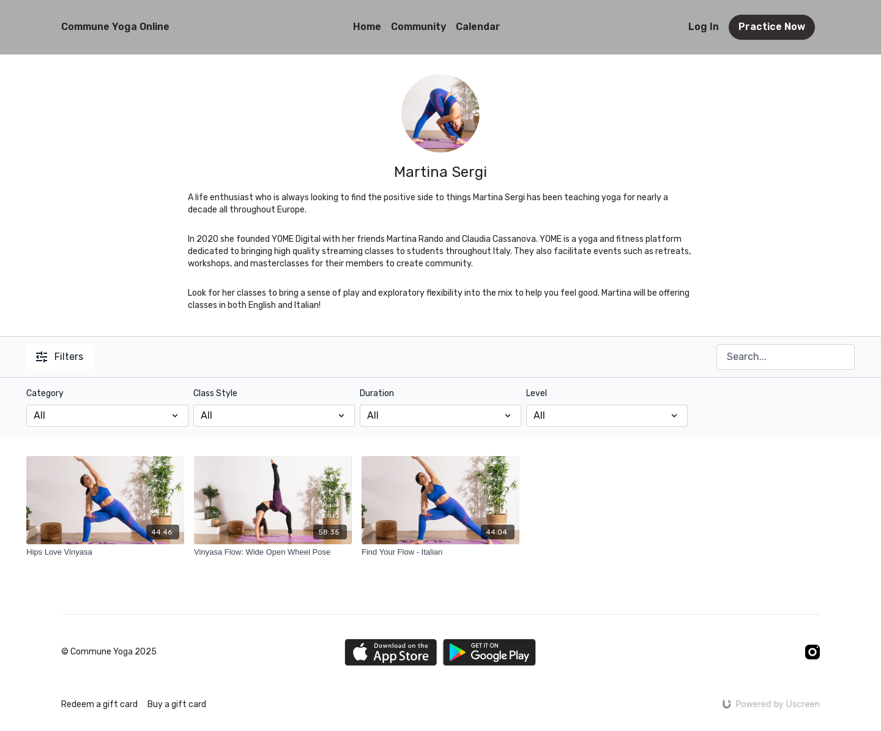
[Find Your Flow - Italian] (440, 552)
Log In (703, 26)
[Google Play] (489, 652)
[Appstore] (390, 652)
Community (418, 26)
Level (536, 393)
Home (367, 26)
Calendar (478, 26)
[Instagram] (812, 652)
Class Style (215, 393)
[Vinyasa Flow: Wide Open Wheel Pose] (273, 552)
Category (45, 393)
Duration (377, 393)
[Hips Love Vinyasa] (105, 552)
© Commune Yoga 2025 (109, 652)
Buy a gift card (176, 704)
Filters (59, 356)
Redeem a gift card (99, 704)
